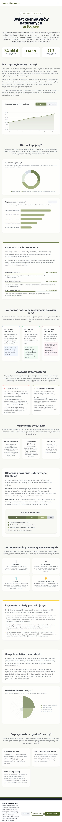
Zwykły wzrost (41, 105)
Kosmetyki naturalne (11, 3)
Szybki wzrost (52, 105)
